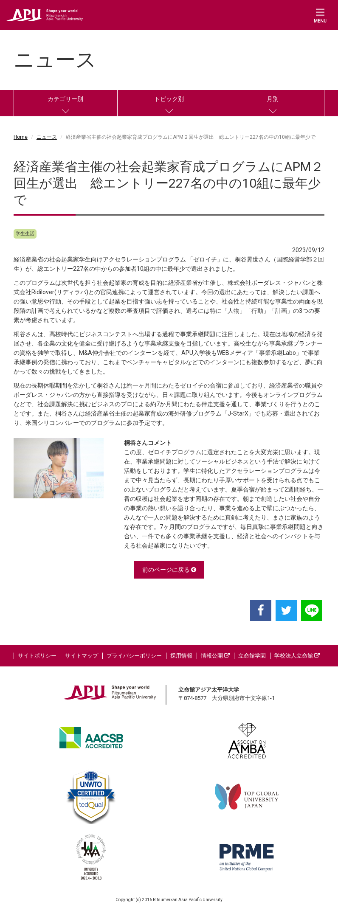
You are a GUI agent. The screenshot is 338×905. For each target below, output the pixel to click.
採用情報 (181, 655)
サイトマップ (81, 655)
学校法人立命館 (297, 655)
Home (21, 137)
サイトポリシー (37, 655)
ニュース (47, 137)
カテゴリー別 (65, 99)
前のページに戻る (169, 569)
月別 (273, 99)
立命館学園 (252, 655)
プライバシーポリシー (134, 655)
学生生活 (25, 233)
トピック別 (169, 99)
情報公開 (215, 655)
